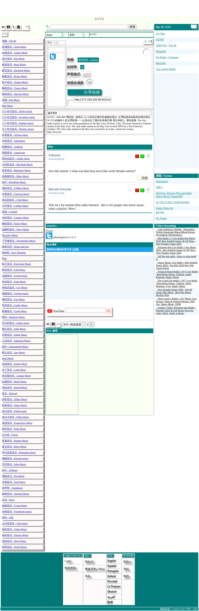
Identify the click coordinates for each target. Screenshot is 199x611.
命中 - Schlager (10, 470)
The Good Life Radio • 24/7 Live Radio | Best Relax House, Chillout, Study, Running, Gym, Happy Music (176, 283)
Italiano (111, 576)
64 (82, 67)
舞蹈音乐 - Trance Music (15, 88)
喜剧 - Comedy (10, 211)
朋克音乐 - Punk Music (14, 429)
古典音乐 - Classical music (16, 194)
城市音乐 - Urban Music (14, 529)
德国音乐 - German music (15, 293)
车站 (87, 576)
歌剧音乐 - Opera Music (14, 405)
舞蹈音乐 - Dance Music (14, 223)
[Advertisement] (99, 7)
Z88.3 (159, 187)
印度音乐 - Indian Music (14, 335)
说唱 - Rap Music (11, 100)
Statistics (51, 225)
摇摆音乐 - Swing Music (14, 505)
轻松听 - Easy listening (14, 252)
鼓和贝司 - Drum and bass (15, 246)
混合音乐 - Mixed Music (14, 387)
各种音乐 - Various (88, 59)
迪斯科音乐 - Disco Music (15, 229)
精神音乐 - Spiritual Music (15, 494)
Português (113, 570)
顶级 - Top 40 (9, 41)
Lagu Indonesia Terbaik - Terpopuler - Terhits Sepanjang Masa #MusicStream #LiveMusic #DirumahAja (176, 232)
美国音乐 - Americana (13, 152)
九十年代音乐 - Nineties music (18, 129)
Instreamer (162, 181)
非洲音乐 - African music (15, 135)
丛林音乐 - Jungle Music (14, 364)
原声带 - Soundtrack (12, 488)
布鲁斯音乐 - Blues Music (15, 176)
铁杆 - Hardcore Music (13, 317)
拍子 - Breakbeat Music (14, 182)
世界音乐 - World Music (14, 547)
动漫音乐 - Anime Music (15, 52)
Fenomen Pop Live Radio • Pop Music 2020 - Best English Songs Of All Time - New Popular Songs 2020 (176, 250)
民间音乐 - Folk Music (13, 270)
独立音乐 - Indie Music (14, 329)
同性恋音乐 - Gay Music (15, 287)
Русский (112, 581)
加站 (126, 568)
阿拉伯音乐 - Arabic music (16, 158)
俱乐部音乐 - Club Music (15, 200)
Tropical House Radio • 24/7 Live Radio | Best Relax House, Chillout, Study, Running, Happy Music (177, 274)
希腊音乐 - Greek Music (14, 311)
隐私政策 (165, 608)
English (111, 560)
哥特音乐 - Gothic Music (15, 305)
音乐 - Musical (9, 393)
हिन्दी (110, 602)
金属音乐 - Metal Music (14, 381)
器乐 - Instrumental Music (15, 346)
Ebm (4, 258)
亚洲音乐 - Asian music (14, 47)
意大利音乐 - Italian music (15, 323)
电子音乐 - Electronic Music (16, 264)
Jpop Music (8, 358)
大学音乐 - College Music (15, 206)
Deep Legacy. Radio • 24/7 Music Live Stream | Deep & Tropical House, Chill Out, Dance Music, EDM (176, 301)
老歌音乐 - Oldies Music (14, 399)
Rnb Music (7, 105)
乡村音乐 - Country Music (15, 217)
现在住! (89, 561)
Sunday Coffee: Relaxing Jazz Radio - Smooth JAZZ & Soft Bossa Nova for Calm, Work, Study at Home (176, 310)
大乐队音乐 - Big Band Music (17, 164)
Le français (113, 586)
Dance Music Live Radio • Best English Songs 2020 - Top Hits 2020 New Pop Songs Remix (176, 265)
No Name (161, 218)
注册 (75, 249)
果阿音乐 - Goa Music (13, 299)
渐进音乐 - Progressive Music (17, 423)
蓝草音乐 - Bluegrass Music (16, 170)
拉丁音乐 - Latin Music (14, 370)
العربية (111, 596)
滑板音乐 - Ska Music (13, 476)
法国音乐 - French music (15, 275)
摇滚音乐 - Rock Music (14, 64)
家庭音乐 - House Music (14, 76)
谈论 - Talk (8, 517)
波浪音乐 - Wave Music (14, 541)
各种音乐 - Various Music (15, 535)
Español (111, 565)
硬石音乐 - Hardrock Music (16, 70)
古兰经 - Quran (10, 434)
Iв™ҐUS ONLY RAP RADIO (173, 202)
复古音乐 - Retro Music (14, 446)
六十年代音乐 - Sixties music (17, 111)
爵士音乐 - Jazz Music (13, 352)
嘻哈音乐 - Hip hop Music (15, 94)
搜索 (132, 26)
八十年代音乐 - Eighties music (18, 123)
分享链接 (92, 92)
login (68, 561)
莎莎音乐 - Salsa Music (14, 464)
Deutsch (112, 591)
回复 (145, 178)
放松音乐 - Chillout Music (15, 188)
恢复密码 (70, 567)
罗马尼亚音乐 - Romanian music (19, 452)
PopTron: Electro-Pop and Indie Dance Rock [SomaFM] (174, 195)
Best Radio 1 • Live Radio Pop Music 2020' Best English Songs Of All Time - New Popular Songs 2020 (175, 241)
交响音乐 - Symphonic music (17, 511)
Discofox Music (10, 235)
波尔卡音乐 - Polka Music (15, 417)
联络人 (127, 561)
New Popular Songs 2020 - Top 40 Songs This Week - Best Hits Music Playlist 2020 (174, 292)
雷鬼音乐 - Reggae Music (15, 440)
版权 (126, 576)
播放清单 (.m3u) (95, 568)
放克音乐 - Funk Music (14, 281)
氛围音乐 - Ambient (12, 146)
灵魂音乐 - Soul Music (13, 482)
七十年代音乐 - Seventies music (18, 117)
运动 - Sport (8, 499)
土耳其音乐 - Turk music (15, 523)
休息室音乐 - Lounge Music (16, 375)
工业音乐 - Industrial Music (16, 340)
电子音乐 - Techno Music (15, 82)
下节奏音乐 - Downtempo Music (19, 241)
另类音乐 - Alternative (13, 141)
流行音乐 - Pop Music (13, 58)
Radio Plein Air (164, 208)
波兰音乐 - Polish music (14, 411)
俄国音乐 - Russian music (15, 458)
